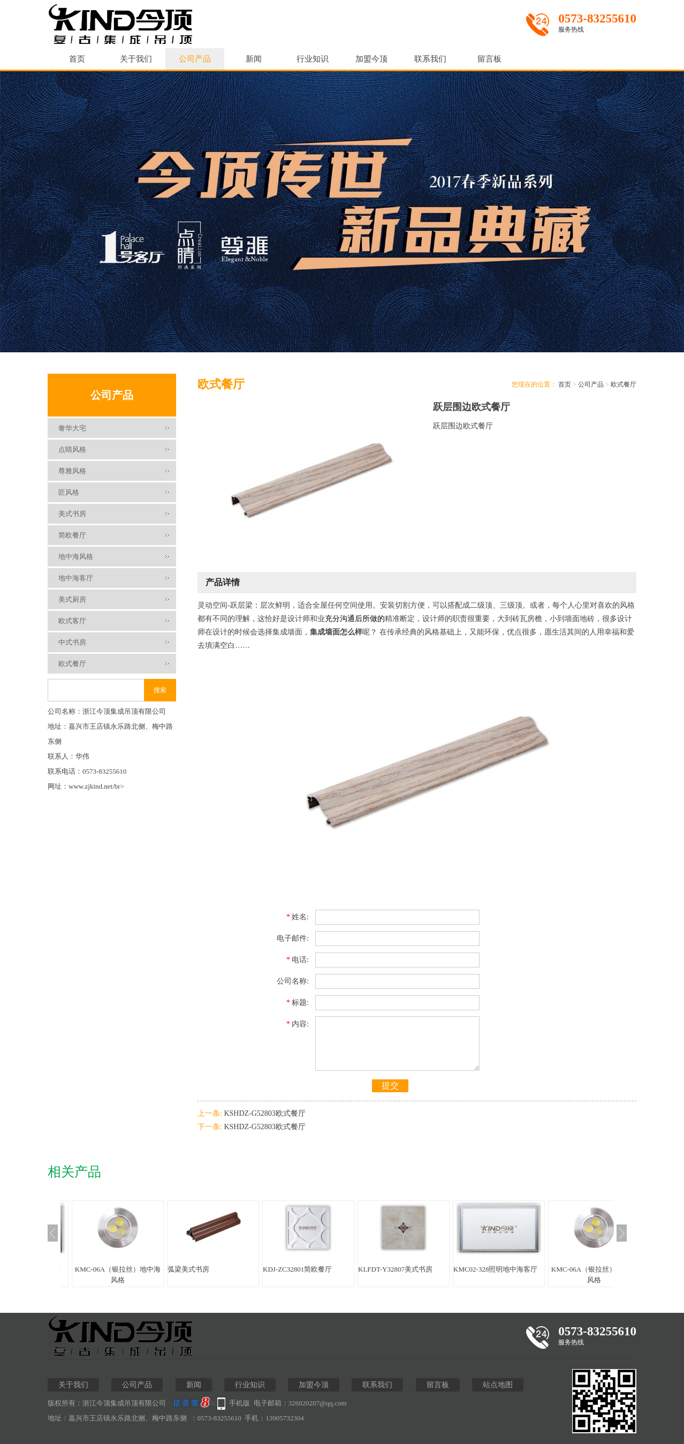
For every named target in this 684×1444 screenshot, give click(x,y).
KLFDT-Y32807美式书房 (395, 1269)
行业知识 (313, 59)
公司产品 (195, 59)
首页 (77, 59)
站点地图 (498, 1385)
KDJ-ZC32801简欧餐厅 (297, 1269)
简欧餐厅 (72, 535)
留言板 (489, 59)
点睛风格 (72, 449)
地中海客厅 (75, 578)
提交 (390, 1085)
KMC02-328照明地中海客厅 (495, 1269)
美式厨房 (72, 599)
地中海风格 (75, 557)
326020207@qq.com (317, 1403)
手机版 (239, 1403)
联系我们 (430, 59)
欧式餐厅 (72, 664)
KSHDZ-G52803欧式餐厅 (264, 1113)
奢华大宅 (72, 428)
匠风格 (68, 492)
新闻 (254, 59)
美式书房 (72, 514)
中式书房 (72, 642)
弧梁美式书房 (188, 1269)
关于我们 (136, 59)
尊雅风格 (72, 471)
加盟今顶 (371, 59)
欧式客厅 (72, 621)
